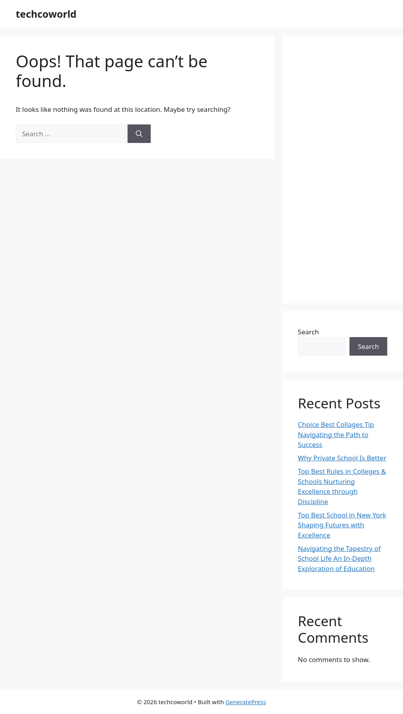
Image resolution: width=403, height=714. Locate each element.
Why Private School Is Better (342, 457)
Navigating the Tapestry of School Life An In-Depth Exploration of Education (339, 558)
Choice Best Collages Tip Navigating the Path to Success (336, 434)
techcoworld (46, 13)
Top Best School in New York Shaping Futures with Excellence (342, 525)
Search (308, 331)
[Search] (139, 133)
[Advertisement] (342, 169)
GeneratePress (246, 702)
